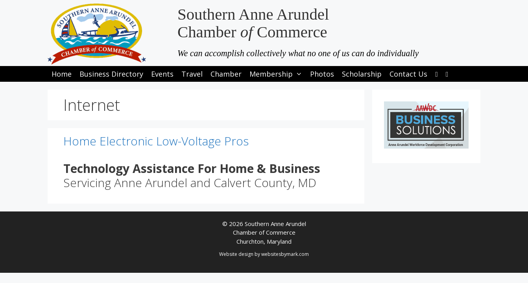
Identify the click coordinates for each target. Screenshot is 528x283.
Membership (277, 74)
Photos (322, 74)
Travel (192, 74)
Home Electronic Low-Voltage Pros (156, 141)
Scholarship (362, 74)
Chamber (226, 74)
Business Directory (111, 74)
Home (62, 74)
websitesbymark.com (285, 254)
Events (162, 74)
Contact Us (408, 74)
